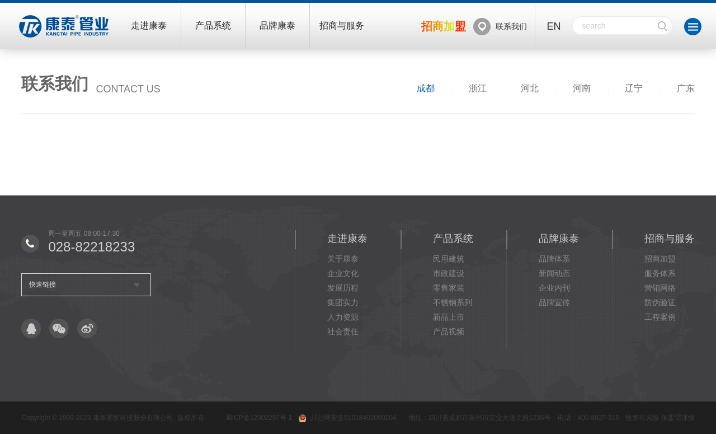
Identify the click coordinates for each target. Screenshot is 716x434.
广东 (686, 88)
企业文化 (343, 273)
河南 (582, 88)
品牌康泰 (277, 25)
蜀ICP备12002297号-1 (259, 418)
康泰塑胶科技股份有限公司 (133, 418)
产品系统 (213, 25)
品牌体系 (554, 258)
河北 (530, 88)
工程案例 (660, 316)
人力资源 (343, 316)
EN (553, 26)
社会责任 (343, 331)
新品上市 (448, 316)
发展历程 (343, 287)
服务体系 (660, 273)
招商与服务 (341, 25)
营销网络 (660, 287)
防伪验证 (660, 302)
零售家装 (448, 287)
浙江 (478, 88)
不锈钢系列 (452, 302)
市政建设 (448, 273)
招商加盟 (660, 258)
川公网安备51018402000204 (353, 418)
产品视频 (448, 331)
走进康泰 (149, 25)
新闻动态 (554, 273)
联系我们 (511, 26)
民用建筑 (448, 258)
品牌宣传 (554, 302)
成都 (426, 88)
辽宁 (634, 88)
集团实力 (343, 302)
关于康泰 (343, 258)
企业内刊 (554, 287)
